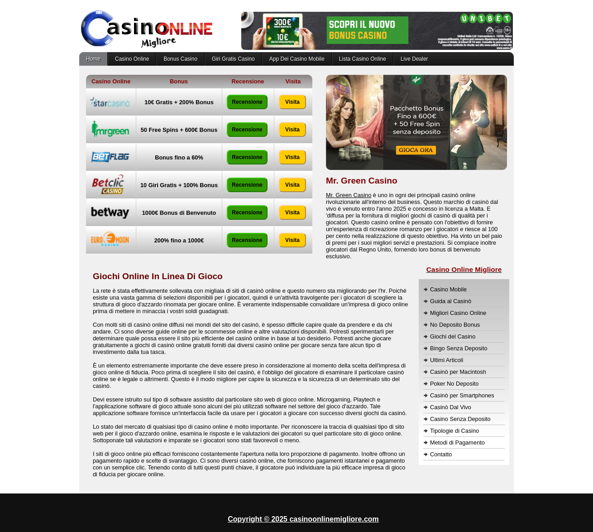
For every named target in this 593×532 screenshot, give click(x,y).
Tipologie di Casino (454, 430)
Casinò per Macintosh (458, 371)
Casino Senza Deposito (460, 419)
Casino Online (132, 59)
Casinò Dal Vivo (450, 407)
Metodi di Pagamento (457, 442)
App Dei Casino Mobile (297, 59)
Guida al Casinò (450, 301)
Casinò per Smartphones (462, 395)
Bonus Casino (180, 59)
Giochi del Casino (452, 336)
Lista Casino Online (362, 59)
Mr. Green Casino (348, 195)
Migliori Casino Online (458, 313)
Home (93, 59)
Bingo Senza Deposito (459, 348)
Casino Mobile (448, 289)
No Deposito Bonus (455, 324)
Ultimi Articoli (446, 360)
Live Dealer (414, 59)
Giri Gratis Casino (233, 59)
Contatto (441, 454)
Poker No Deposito (454, 383)
